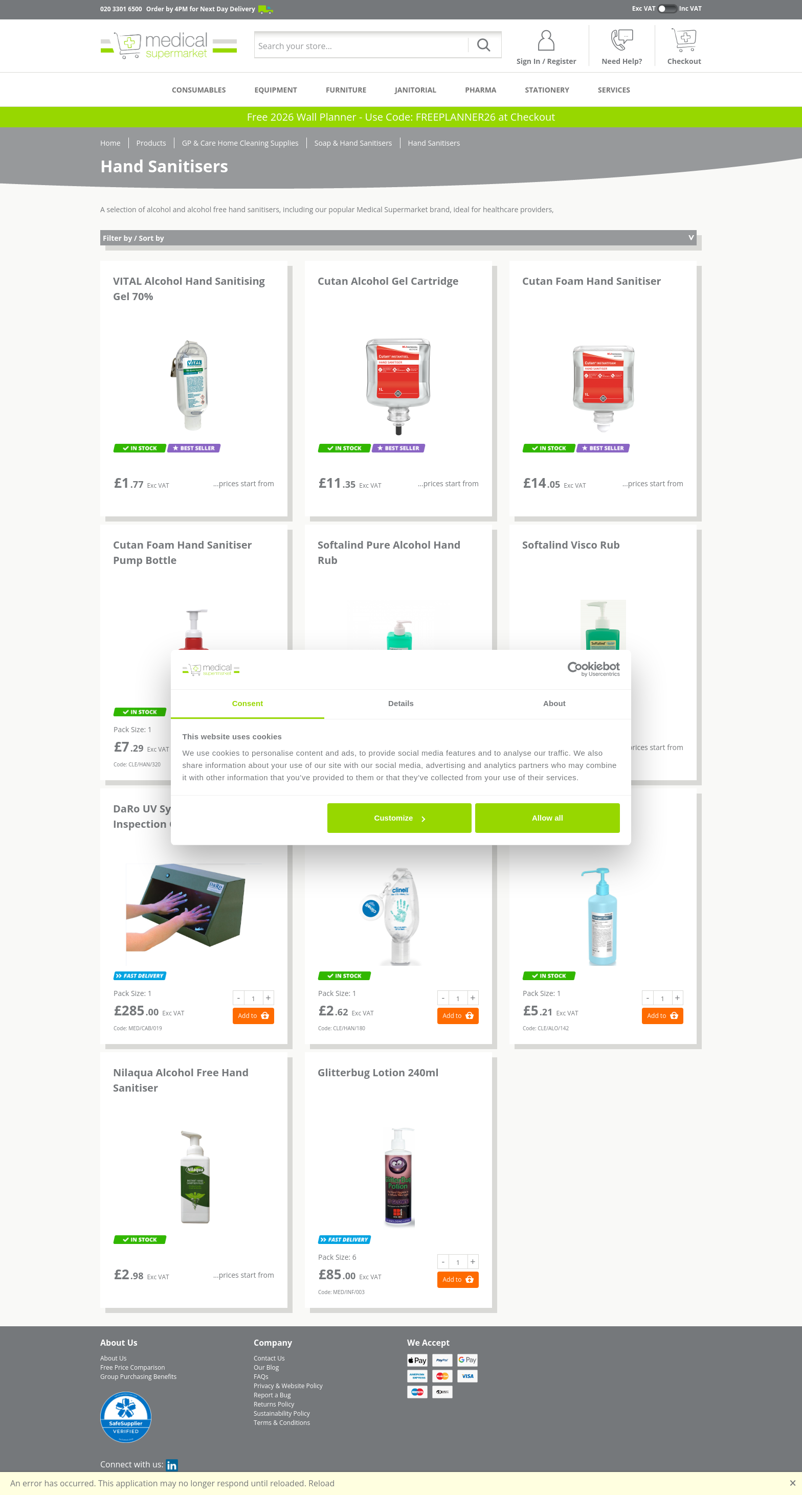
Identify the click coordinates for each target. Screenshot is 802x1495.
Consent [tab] (247, 703)
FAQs (261, 1376)
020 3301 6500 (121, 9)
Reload (321, 1483)
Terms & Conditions (282, 1422)
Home (110, 143)
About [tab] (554, 703)
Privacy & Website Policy (288, 1385)
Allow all (547, 817)
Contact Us (269, 1358)
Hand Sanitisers (434, 143)
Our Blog (266, 1367)
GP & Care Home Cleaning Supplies (240, 143)
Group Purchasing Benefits (138, 1376)
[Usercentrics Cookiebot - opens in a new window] (575, 669)
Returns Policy (274, 1404)
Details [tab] (401, 703)
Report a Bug (272, 1395)
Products (151, 143)
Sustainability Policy (282, 1413)
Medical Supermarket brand (403, 209)
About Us (113, 1358)
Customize (400, 817)
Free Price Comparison (132, 1367)
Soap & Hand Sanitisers (353, 143)
